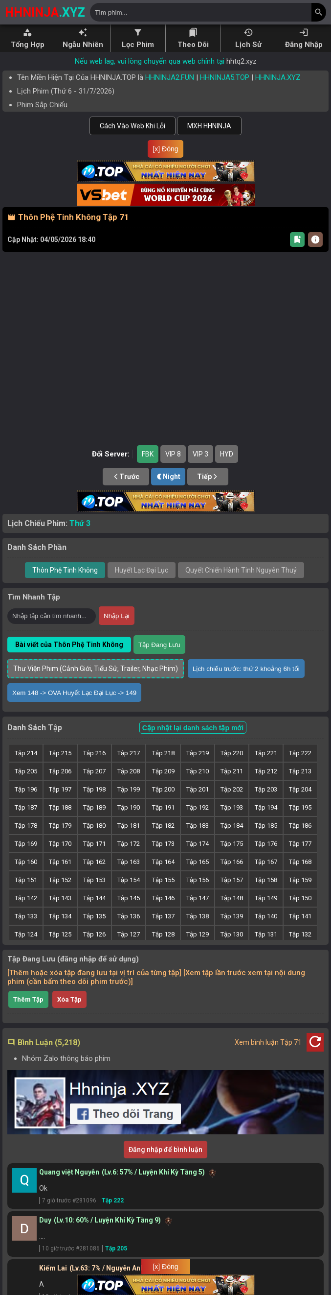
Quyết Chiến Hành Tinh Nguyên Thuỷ (241, 586)
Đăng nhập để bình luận (165, 1165)
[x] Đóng (165, 149)
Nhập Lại (117, 631)
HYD (226, 470)
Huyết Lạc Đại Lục (141, 586)
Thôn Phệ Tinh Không (65, 586)
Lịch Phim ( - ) (65, 91)
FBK (148, 470)
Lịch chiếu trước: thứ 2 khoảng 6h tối (246, 684)
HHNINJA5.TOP (224, 77)
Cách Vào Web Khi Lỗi (132, 126)
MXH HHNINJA (209, 126)
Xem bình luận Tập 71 (268, 1058)
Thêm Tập (28, 1015)
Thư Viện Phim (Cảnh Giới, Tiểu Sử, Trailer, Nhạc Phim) (95, 684)
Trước (125, 492)
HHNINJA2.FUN (169, 77)
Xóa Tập (69, 1015)
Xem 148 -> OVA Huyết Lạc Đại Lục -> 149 (74, 708)
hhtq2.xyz (241, 61)
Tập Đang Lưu (159, 660)
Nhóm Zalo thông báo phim (66, 1074)
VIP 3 (200, 470)
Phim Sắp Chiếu (42, 104)
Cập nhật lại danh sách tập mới (192, 743)
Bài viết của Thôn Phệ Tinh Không (69, 660)
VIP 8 (173, 470)
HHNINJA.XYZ (278, 77)
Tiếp (208, 492)
